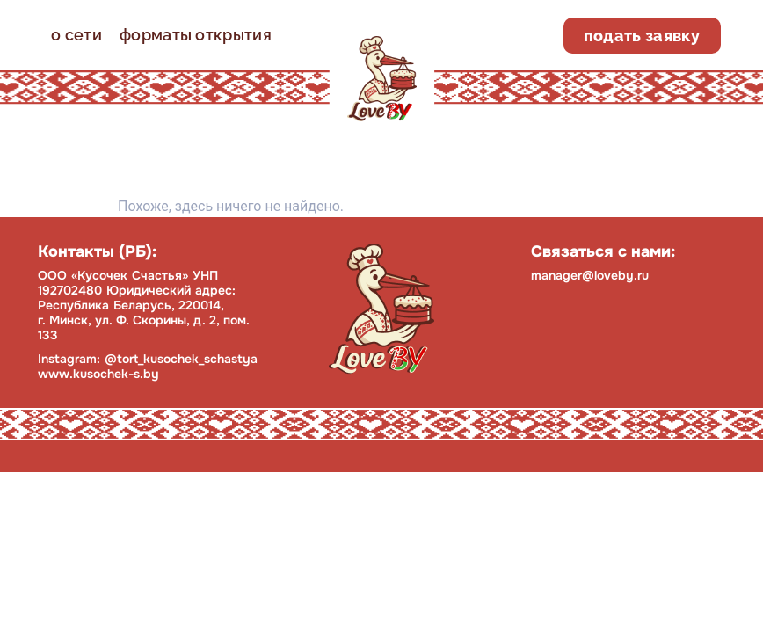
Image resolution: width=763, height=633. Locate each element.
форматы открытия (196, 34)
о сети (76, 34)
